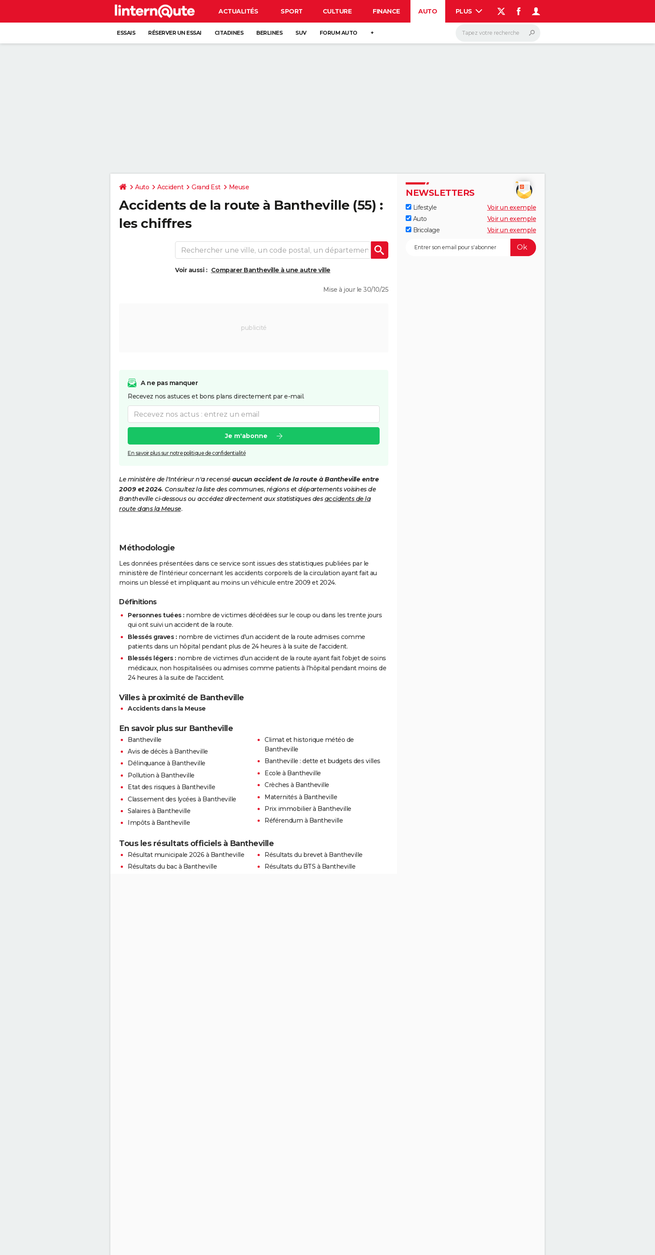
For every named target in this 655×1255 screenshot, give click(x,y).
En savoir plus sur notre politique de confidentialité (187, 453)
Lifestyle (421, 207)
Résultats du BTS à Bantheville (310, 866)
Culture (337, 11)
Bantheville (145, 740)
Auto (427, 11)
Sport (292, 11)
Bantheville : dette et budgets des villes (322, 761)
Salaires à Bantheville (159, 811)
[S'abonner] (471, 247)
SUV (301, 33)
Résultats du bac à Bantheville (172, 866)
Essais (126, 33)
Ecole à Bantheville (293, 773)
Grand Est (206, 187)
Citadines (229, 33)
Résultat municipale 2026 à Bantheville (186, 855)
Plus (469, 11)
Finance (386, 11)
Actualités (238, 11)
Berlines (269, 33)
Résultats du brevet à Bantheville (314, 855)
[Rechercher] (498, 33)
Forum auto (338, 33)
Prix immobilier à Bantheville (308, 809)
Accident (170, 187)
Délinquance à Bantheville (166, 763)
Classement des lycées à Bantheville (182, 799)
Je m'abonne (246, 436)
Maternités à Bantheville (301, 797)
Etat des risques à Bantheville (171, 787)
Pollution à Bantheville (161, 775)
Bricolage (423, 230)
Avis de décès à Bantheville (168, 751)
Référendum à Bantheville (304, 820)
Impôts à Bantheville (159, 823)
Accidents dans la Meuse (167, 708)
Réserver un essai (175, 33)
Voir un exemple (511, 207)
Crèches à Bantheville (297, 785)
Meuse (239, 187)
